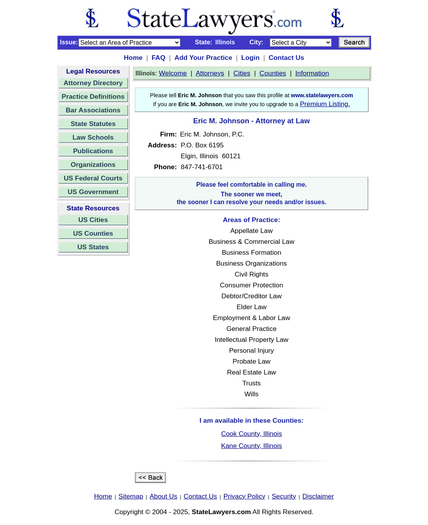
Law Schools (93, 137)
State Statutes (93, 124)
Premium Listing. (325, 104)
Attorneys (210, 73)
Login (250, 57)
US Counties (93, 233)
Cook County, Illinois (251, 434)
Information (312, 73)
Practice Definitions (93, 96)
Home (133, 57)
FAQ (159, 57)
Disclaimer (318, 496)
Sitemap (131, 496)
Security (284, 496)
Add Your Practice (203, 57)
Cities (242, 73)
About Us (163, 496)
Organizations (93, 164)
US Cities (93, 220)
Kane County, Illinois (251, 446)
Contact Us (286, 57)
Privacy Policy (245, 496)
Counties (273, 73)
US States (93, 247)
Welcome (173, 73)
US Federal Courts (93, 178)
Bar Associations (93, 110)
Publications (93, 151)
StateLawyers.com (221, 512)
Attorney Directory (92, 83)
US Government (93, 192)
